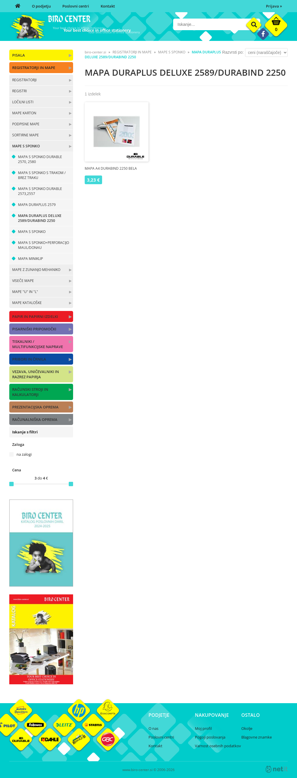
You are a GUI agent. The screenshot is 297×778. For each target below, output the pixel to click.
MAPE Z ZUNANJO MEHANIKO (36, 269)
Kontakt (108, 6)
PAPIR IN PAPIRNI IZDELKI (35, 316)
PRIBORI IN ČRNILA (29, 359)
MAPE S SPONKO (26, 146)
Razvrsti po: (233, 52)
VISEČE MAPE (23, 280)
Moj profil (203, 728)
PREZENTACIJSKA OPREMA (35, 407)
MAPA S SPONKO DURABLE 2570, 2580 (40, 159)
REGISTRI (19, 90)
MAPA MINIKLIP (30, 258)
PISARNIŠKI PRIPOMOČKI (34, 329)
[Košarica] (276, 26)
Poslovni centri (75, 6)
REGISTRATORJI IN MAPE (33, 67)
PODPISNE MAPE (25, 124)
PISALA (18, 55)
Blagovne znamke (256, 737)
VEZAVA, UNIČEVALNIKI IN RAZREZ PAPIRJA (35, 374)
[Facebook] (262, 33)
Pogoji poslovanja (210, 737)
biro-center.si (95, 52)
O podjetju (41, 6)
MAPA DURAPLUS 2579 (37, 204)
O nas (153, 728)
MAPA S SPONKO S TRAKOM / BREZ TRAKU (42, 175)
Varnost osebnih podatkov (218, 745)
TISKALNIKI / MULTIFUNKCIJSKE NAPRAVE (37, 344)
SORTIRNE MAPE (25, 135)
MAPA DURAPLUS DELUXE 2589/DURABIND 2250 (39, 218)
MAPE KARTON (24, 113)
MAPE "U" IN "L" (25, 291)
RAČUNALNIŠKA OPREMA (34, 419)
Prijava (274, 6)
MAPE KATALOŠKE (27, 302)
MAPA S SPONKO (32, 231)
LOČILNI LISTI (22, 101)
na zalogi (24, 454)
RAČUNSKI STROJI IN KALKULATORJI (30, 392)
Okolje (246, 728)
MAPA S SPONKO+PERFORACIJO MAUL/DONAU (43, 245)
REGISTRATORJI (24, 79)
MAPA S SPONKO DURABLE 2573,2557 (40, 191)
